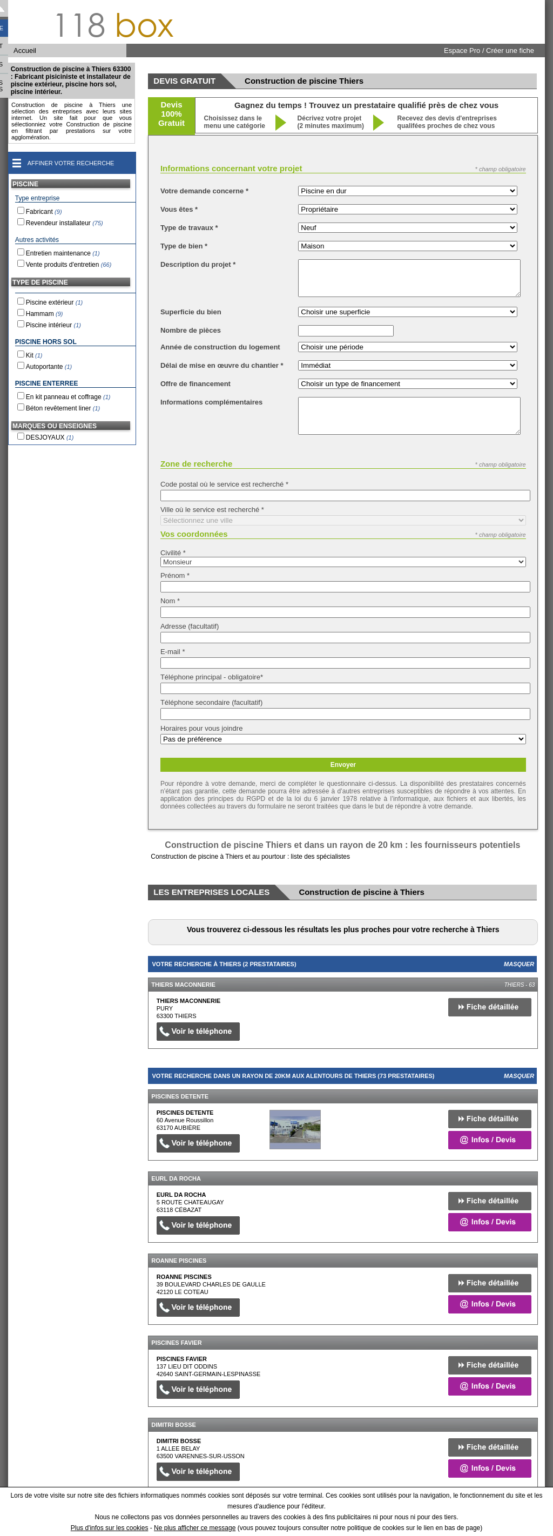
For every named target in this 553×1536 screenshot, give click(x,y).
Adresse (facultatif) (189, 626)
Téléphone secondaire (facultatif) (211, 702)
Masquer (519, 964)
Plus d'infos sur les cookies (110, 1528)
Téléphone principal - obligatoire (211, 677)
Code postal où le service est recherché (224, 484)
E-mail (172, 652)
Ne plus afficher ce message (194, 1528)
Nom (170, 601)
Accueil (25, 50)
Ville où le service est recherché (212, 510)
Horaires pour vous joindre (201, 728)
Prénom (175, 575)
